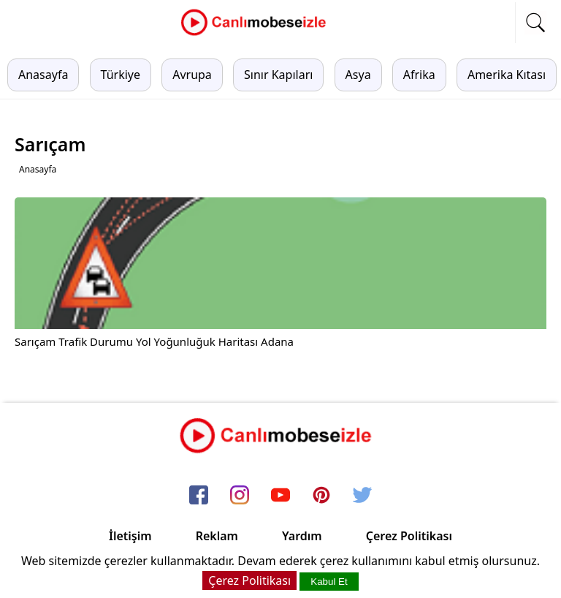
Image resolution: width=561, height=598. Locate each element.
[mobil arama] (535, 22)
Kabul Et (328, 581)
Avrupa (192, 75)
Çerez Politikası (409, 536)
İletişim (130, 536)
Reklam (217, 536)
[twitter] (362, 496)
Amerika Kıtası (507, 75)
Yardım (302, 536)
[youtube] (280, 496)
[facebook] (198, 496)
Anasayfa (43, 75)
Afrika (419, 75)
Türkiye (120, 75)
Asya (358, 75)
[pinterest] (321, 496)
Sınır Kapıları (278, 75)
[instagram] (239, 496)
